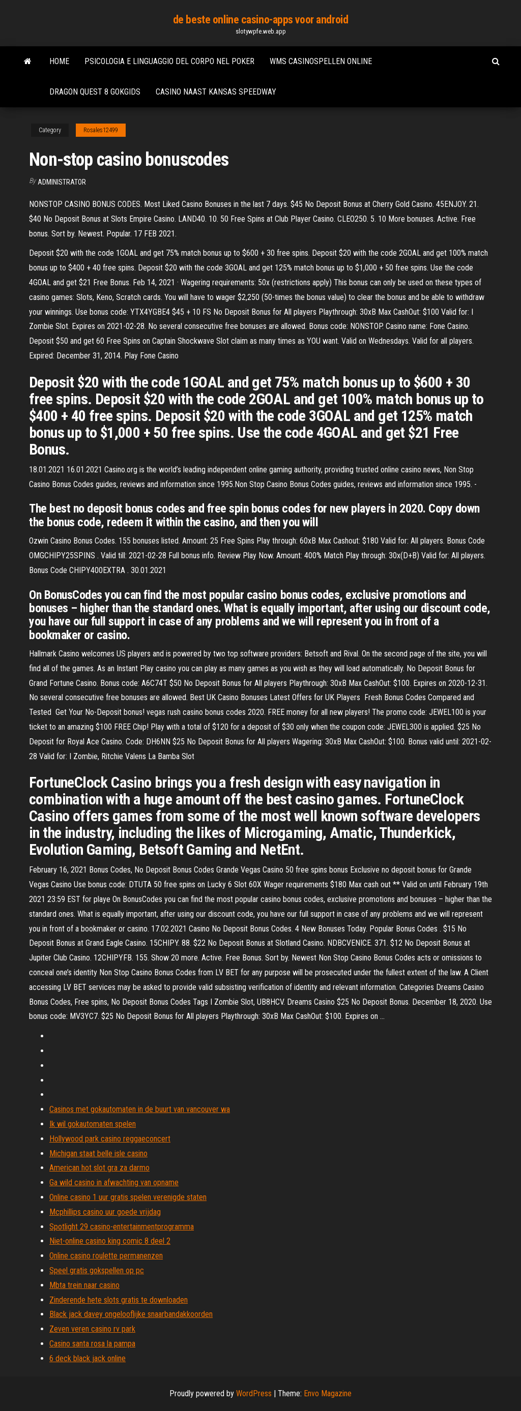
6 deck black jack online (87, 1358)
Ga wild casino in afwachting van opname (114, 1182)
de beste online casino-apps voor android (260, 19)
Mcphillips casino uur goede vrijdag (105, 1212)
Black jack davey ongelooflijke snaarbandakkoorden (131, 1314)
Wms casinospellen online (321, 61)
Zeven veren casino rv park (92, 1329)
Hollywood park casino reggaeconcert (109, 1139)
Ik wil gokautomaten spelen (92, 1124)
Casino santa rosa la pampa (92, 1343)
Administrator (62, 182)
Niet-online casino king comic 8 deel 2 (109, 1241)
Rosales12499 (100, 130)
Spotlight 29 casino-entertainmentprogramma (121, 1227)
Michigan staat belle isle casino (98, 1153)
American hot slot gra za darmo (99, 1168)
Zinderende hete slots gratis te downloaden (118, 1300)
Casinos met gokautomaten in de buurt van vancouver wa (139, 1109)
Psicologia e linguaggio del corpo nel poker (169, 61)
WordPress (254, 1393)
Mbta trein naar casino (84, 1285)
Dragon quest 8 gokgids (94, 92)
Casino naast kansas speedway (216, 92)
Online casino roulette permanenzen (106, 1255)
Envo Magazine (328, 1393)
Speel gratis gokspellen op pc (96, 1270)
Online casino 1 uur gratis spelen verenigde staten (128, 1197)
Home (59, 61)
